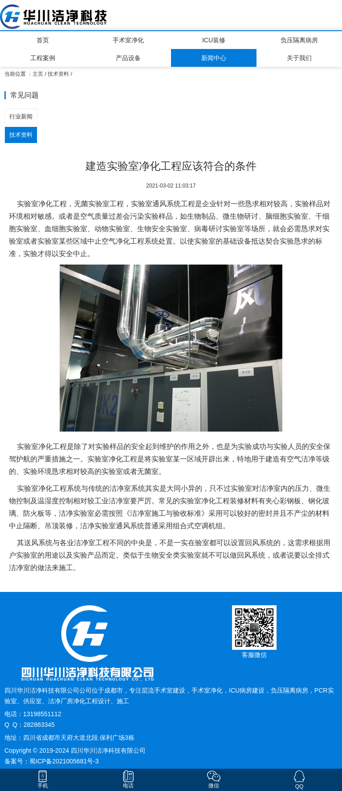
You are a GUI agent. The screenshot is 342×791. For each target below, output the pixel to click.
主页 (38, 74)
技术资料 (58, 74)
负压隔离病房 (299, 40)
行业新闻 (21, 116)
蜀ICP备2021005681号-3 (64, 761)
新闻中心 (213, 57)
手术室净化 (128, 40)
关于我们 (299, 57)
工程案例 (42, 57)
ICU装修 (213, 40)
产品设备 (128, 57)
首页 (43, 40)
